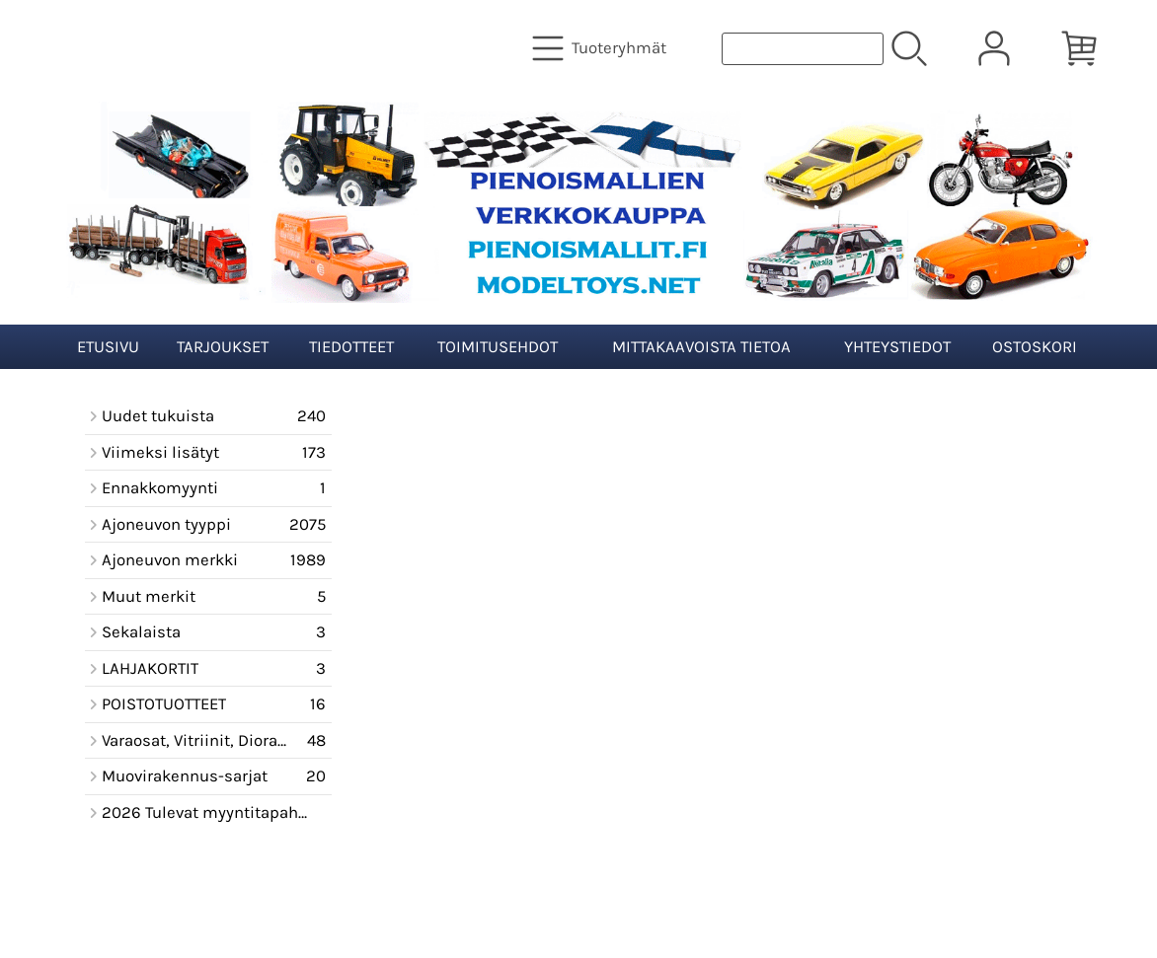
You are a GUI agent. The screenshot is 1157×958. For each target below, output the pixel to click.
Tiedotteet (351, 346)
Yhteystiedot (897, 346)
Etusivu (108, 346)
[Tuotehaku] (803, 49)
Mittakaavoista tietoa (701, 346)
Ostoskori (1034, 346)
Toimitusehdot (497, 346)
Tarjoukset (223, 346)
